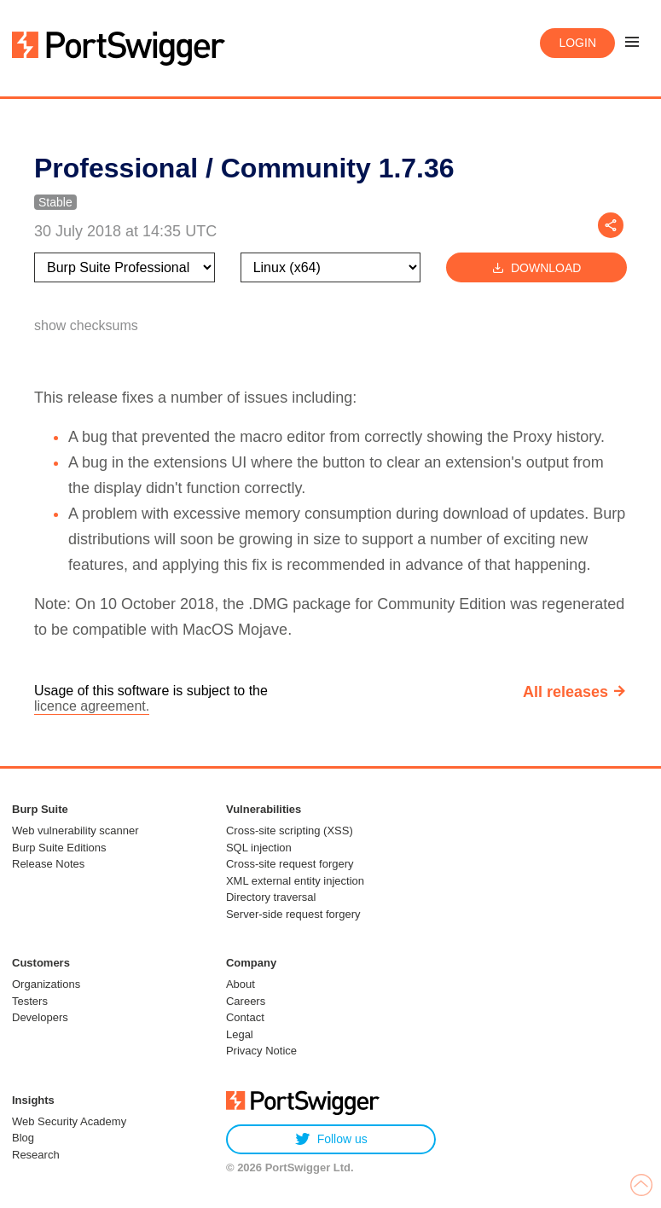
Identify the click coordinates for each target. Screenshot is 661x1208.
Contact (245, 1017)
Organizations (46, 984)
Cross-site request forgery (290, 863)
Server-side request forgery (293, 914)
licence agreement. (91, 706)
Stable (55, 202)
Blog (23, 1137)
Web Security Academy (69, 1121)
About (240, 984)
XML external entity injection (295, 880)
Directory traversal (271, 897)
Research (36, 1154)
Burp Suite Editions (59, 847)
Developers (40, 1017)
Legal (239, 1034)
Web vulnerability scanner (75, 830)
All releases (565, 691)
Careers (245, 1001)
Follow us (331, 1139)
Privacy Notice (261, 1050)
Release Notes (48, 863)
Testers (30, 1001)
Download (536, 267)
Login (577, 42)
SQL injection (259, 847)
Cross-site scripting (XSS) (289, 830)
